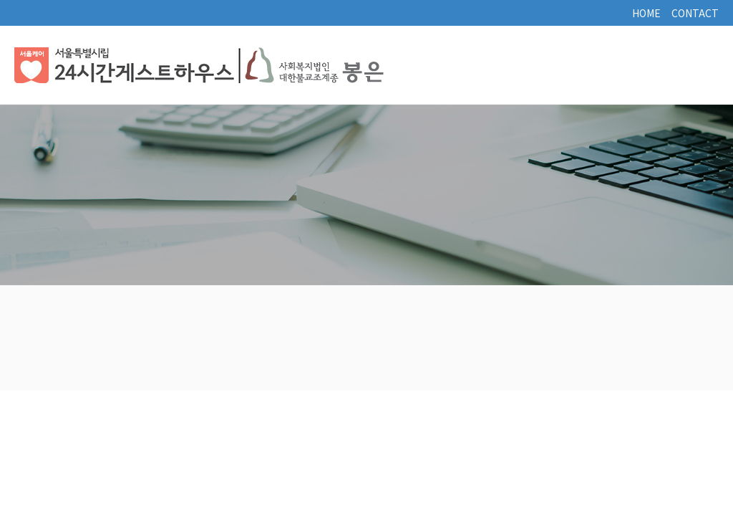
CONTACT (695, 13)
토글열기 (697, 65)
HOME (646, 13)
